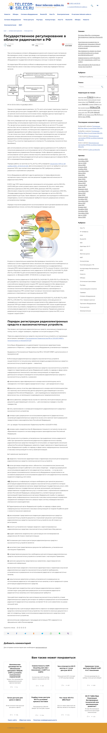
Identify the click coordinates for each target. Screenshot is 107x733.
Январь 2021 (82, 207)
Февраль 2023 (83, 189)
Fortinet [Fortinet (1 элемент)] (80, 102)
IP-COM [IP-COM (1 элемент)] (96, 102)
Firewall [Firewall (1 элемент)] (98, 99)
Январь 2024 (82, 181)
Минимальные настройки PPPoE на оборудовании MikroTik (90, 138)
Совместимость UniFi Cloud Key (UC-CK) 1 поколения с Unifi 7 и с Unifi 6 (89, 60)
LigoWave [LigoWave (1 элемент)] (91, 104)
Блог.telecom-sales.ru (50, 5)
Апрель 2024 (82, 177)
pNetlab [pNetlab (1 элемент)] (95, 110)
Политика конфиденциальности (45, 720)
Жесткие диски (85, 254)
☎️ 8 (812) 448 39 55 (73, 3)
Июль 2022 (82, 193)
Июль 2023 (82, 183)
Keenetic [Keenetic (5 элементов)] (85, 104)
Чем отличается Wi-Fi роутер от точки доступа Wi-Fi (66, 668)
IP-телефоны (84, 231)
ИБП (20, 25)
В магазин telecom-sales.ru (81, 14)
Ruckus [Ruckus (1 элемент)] (80, 112)
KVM (81, 235)
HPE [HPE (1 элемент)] (87, 102)
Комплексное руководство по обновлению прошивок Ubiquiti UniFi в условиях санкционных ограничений (14, 671)
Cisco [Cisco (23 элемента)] (90, 97)
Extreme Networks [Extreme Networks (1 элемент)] (92, 99)
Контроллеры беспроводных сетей (89, 269)
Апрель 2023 (82, 185)
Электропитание (63, 14)
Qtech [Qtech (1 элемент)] (98, 110)
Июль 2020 (82, 217)
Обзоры (15, 14)
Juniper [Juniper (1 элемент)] (80, 104)
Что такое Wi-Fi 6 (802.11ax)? (66, 699)
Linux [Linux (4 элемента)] (96, 104)
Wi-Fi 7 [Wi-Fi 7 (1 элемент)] (101, 114)
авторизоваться (41, 647)
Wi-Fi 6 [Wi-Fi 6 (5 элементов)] (97, 115)
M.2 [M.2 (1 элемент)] (99, 104)
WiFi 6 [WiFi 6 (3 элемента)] (80, 117)
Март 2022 (81, 195)
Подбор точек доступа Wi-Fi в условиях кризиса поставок (40, 699)
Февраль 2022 (83, 197)
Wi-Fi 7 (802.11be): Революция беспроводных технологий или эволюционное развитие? (92, 701)
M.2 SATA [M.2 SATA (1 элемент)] (83, 107)
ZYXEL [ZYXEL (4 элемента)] (88, 117)
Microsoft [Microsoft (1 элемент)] (87, 107)
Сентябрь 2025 (83, 161)
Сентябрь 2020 (83, 213)
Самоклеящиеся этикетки (88, 289)
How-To (52, 14)
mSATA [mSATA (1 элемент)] (80, 110)
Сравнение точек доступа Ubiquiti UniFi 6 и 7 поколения (92, 668)
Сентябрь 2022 (83, 191)
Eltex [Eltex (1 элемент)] (82, 99)
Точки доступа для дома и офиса (15, 699)
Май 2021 (81, 205)
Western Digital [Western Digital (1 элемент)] (90, 114)
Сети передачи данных (87, 300)
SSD (81, 242)
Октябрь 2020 (83, 211)
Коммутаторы (50, 19)
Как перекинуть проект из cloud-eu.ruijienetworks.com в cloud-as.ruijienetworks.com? (89, 53)
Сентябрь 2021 (83, 201)
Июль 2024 (82, 173)
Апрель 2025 (82, 167)
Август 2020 (82, 215)
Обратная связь (25, 720)
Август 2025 (82, 163)
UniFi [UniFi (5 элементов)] (80, 115)
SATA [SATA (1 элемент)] (86, 112)
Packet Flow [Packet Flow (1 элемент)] (90, 110)
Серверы (83, 292)
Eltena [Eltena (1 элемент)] (79, 99)
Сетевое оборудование (29, 14)
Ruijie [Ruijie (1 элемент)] (83, 112)
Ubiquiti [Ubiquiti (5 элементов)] (97, 112)
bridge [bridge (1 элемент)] (85, 97)
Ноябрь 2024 (82, 169)
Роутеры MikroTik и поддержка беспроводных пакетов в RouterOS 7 (90, 37)
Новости (7, 14)
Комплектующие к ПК (87, 265)
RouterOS (43, 14)
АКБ (81, 250)
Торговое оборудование (88, 303)
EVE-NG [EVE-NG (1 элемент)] (86, 99)
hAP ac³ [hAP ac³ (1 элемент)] (84, 102)
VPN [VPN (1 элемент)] (83, 114)
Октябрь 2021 (82, 199)
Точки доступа (28, 19)
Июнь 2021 (81, 203)
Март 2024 (81, 179)
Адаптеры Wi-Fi (85, 246)
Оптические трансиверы (88, 281)
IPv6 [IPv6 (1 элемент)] (100, 102)
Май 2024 (81, 175)
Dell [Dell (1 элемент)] (100, 97)
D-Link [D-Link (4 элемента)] (96, 97)
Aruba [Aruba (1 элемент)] (79, 97)
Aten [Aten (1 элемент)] (82, 97)
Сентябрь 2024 (83, 171)
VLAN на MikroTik (94, 149)
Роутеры (39, 19)
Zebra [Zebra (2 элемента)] (84, 116)
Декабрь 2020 (83, 209)
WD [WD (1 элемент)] (86, 114)
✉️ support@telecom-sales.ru (77, 7)
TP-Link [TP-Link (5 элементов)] (90, 112)
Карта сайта (12, 720)
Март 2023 (81, 187)
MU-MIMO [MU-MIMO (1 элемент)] (84, 110)
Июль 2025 (82, 165)
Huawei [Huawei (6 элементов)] (91, 102)
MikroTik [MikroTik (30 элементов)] (95, 107)
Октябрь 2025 (83, 159)
